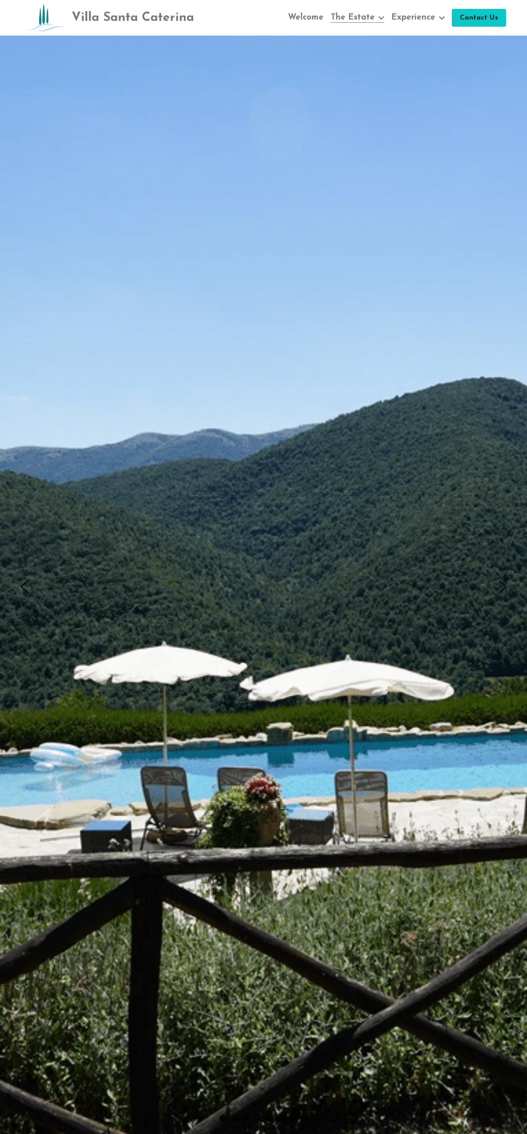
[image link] (43, 17)
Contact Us (479, 17)
